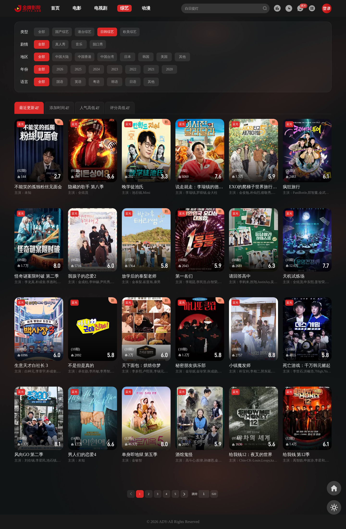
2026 (59, 69)
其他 (182, 57)
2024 (96, 69)
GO (214, 494)
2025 (78, 69)
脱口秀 (98, 44)
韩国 (145, 57)
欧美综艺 (129, 32)
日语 (133, 82)
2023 (114, 69)
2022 (133, 69)
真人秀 (60, 44)
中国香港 (84, 57)
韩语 (114, 82)
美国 (164, 57)
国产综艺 (62, 32)
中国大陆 (62, 57)
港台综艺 (84, 32)
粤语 (96, 82)
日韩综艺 (107, 32)
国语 (59, 82)
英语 (78, 82)
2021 (151, 69)
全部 (41, 32)
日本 (127, 57)
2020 (169, 69)
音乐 (79, 44)
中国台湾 (107, 57)
